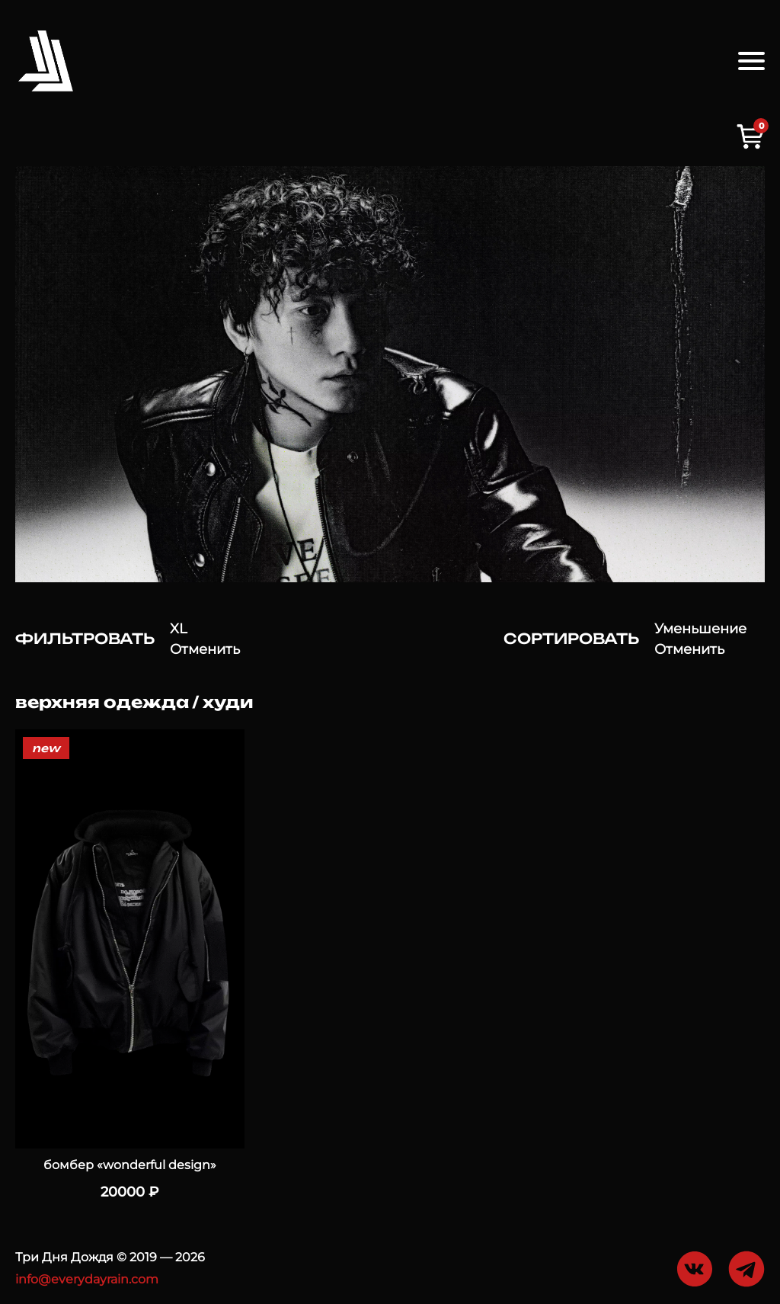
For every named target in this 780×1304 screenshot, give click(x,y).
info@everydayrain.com (86, 1279)
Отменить (205, 649)
